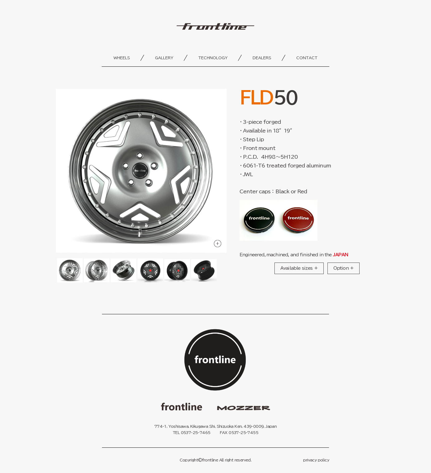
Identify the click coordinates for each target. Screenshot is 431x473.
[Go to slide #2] (96, 270)
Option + (343, 268)
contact (306, 58)
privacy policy (316, 460)
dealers (262, 58)
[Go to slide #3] (123, 270)
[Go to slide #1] (70, 270)
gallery (164, 58)
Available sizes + (299, 268)
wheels (122, 58)
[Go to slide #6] (204, 270)
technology (213, 58)
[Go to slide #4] (150, 270)
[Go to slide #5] (177, 270)
